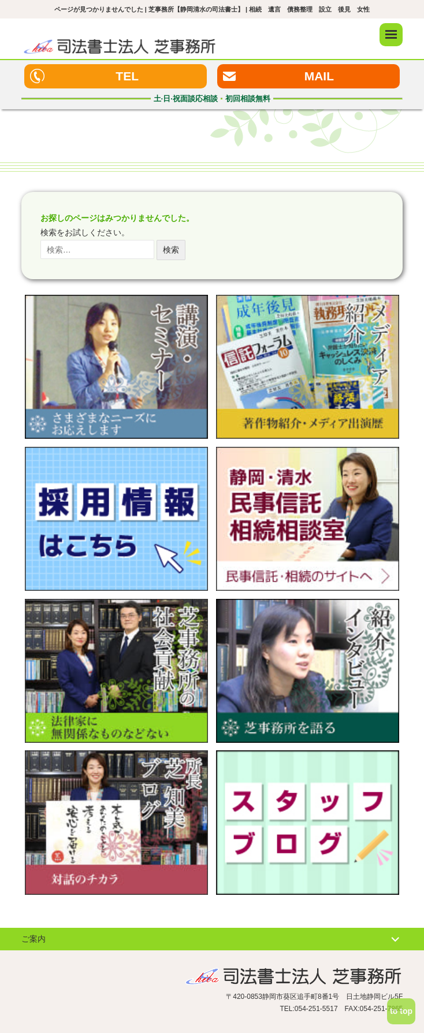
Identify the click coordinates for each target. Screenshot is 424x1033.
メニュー (391, 34)
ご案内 (33, 938)
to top (401, 1011)
